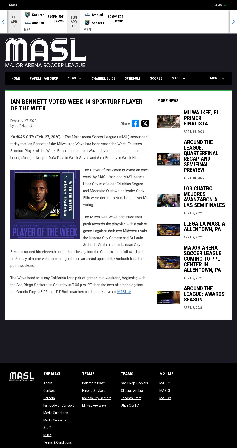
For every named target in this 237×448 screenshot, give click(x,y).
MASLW (165, 398)
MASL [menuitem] (179, 78)
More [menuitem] (217, 78)
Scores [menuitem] (156, 78)
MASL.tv (124, 292)
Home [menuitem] (16, 78)
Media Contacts (54, 420)
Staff (47, 427)
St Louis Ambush (133, 390)
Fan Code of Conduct (58, 405)
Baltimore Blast (93, 383)
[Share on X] (145, 123)
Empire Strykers (94, 390)
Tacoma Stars (131, 398)
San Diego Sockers (134, 383)
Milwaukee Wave (94, 405)
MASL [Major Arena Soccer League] (13, 5)
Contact (49, 390)
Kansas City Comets (96, 398)
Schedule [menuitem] (133, 78)
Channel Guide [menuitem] (103, 78)
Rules (47, 435)
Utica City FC (130, 405)
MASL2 (164, 383)
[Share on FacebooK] (135, 123)
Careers (49, 398)
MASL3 (164, 390)
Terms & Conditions (57, 442)
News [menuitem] (75, 78)
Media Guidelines (55, 413)
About (47, 383)
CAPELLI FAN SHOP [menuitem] (46, 78)
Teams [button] (219, 5)
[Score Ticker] (118, 21)
